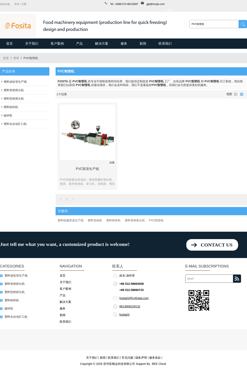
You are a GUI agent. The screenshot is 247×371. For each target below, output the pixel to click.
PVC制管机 (156, 220)
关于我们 (31, 43)
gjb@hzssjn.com (156, 4)
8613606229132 (129, 306)
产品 (79, 43)
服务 (124, 43)
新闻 (143, 43)
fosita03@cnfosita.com (134, 298)
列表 (236, 94)
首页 (9, 43)
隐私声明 (141, 357)
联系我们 (165, 43)
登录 (16, 4)
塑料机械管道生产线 (71, 220)
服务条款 (155, 357)
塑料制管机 (113, 220)
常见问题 (127, 357)
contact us (216, 245)
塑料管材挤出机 (135, 220)
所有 (16, 58)
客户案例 (57, 43)
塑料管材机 (95, 220)
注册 (23, 4)
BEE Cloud (159, 363)
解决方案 (101, 43)
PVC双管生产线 (87, 169)
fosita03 (124, 314)
